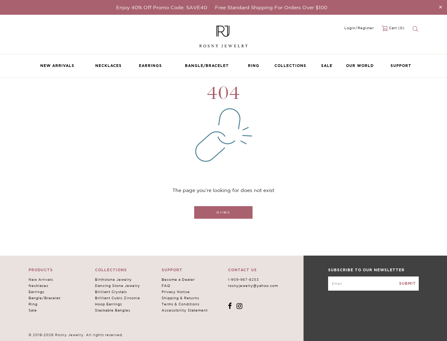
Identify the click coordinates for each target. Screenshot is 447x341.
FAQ (166, 286)
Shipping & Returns (180, 298)
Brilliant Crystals (111, 292)
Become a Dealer (178, 279)
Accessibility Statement (185, 310)
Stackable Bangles (112, 310)
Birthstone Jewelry (113, 279)
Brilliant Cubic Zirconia (117, 298)
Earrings (150, 66)
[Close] (440, 7)
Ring (253, 66)
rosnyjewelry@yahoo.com (253, 286)
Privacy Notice (176, 292)
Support (400, 66)
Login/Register (359, 28)
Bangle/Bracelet (207, 66)
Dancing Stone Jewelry (117, 286)
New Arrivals (57, 66)
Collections (290, 66)
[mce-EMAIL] (373, 283)
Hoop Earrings (108, 304)
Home (223, 212)
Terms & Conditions (180, 304)
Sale (326, 66)
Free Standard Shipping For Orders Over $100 (271, 7)
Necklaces (108, 66)
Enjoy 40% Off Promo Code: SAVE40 (161, 7)
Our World (360, 66)
